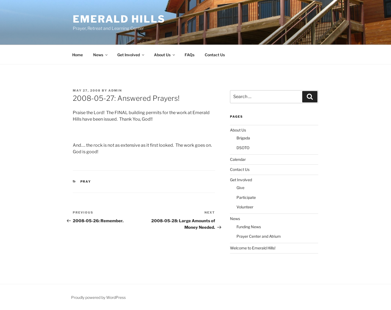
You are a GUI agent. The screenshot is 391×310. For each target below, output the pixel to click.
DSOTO (243, 147)
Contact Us (215, 54)
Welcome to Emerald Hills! (252, 248)
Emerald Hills (119, 19)
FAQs (189, 54)
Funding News (249, 226)
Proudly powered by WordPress (98, 297)
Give (240, 187)
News (100, 54)
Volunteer (245, 207)
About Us (165, 54)
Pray (85, 181)
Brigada (243, 138)
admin (115, 90)
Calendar (238, 159)
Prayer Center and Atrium (259, 236)
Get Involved (131, 54)
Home (77, 54)
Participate (246, 197)
